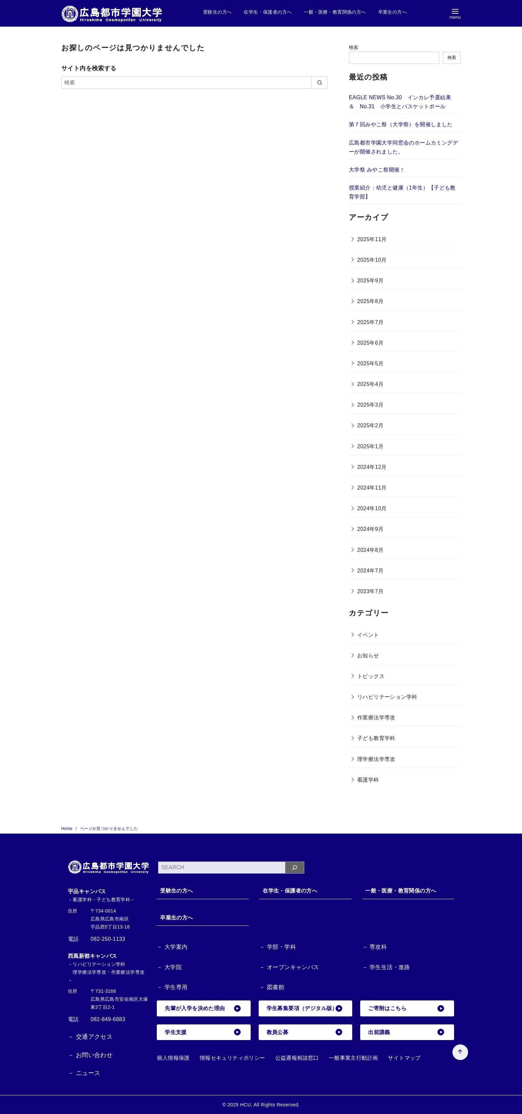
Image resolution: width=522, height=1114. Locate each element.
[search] (319, 83)
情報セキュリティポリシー (232, 1058)
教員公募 (305, 1032)
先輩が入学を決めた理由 (203, 1008)
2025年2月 (370, 425)
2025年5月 (370, 363)
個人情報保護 (173, 1058)
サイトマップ (404, 1058)
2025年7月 (370, 322)
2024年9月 (370, 529)
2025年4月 (370, 384)
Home (67, 828)
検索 (354, 47)
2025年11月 (372, 239)
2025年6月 (370, 343)
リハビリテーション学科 (387, 697)
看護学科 (368, 780)
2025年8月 (370, 301)
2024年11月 (372, 488)
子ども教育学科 (376, 738)
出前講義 (406, 1032)
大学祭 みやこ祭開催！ (377, 170)
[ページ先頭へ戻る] (458, 1050)
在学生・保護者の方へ (268, 12)
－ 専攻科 (374, 947)
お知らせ (368, 655)
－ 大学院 (169, 967)
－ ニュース (84, 1073)
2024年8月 (370, 550)
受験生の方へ (217, 12)
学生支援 (203, 1032)
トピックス (371, 676)
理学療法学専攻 (376, 759)
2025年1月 (370, 446)
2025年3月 (370, 405)
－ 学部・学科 (277, 947)
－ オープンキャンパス (289, 967)
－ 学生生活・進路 (386, 967)
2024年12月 (372, 467)
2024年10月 (372, 508)
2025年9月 (370, 280)
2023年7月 (370, 591)
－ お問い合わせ (90, 1055)
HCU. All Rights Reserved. (270, 1104)
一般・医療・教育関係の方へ (335, 12)
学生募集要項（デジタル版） (305, 1008)
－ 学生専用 (172, 987)
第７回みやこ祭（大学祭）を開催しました (401, 124)
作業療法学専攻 (376, 717)
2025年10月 (372, 260)
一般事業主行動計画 (353, 1058)
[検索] (194, 83)
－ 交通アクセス (90, 1036)
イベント (368, 635)
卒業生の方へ (392, 12)
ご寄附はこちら (406, 1008)
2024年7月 (370, 570)
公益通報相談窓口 (297, 1058)
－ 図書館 (271, 987)
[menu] (455, 13)
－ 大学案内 (172, 947)
